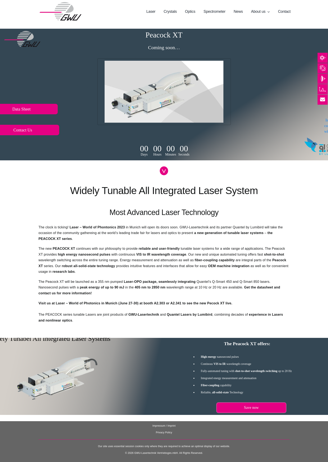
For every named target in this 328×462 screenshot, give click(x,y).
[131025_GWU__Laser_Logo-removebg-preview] (60, 3)
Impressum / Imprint (164, 425)
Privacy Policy (164, 432)
